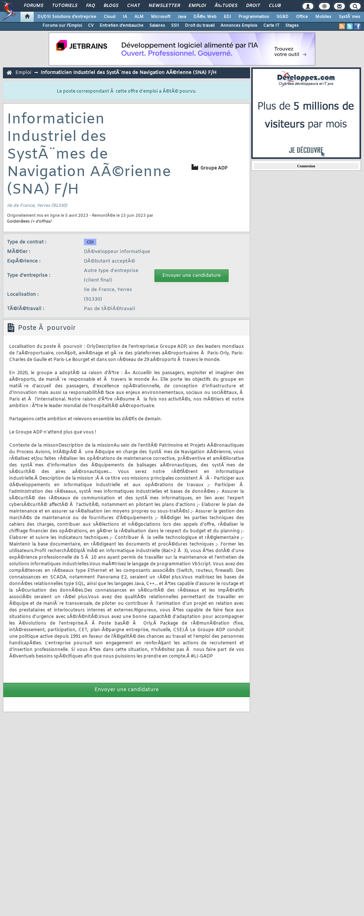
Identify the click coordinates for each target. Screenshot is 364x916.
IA (125, 16)
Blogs (111, 6)
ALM (139, 16)
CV (91, 25)
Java (182, 16)
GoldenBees (18, 221)
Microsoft (160, 16)
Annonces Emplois (238, 25)
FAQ (90, 6)
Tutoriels (64, 6)
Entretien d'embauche (122, 25)
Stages (292, 25)
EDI (227, 16)
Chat (133, 6)
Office (302, 16)
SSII (175, 25)
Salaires (157, 25)
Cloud (109, 16)
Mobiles (323, 16)
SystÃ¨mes (349, 16)
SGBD (282, 16)
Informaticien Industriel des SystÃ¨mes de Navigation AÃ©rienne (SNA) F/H (128, 73)
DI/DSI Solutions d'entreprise (66, 16)
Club (274, 6)
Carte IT (271, 25)
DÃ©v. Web (204, 16)
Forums (33, 6)
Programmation (253, 16)
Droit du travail (200, 25)
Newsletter (164, 6)
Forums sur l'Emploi (62, 25)
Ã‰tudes (226, 6)
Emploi (197, 6)
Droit (253, 6)
